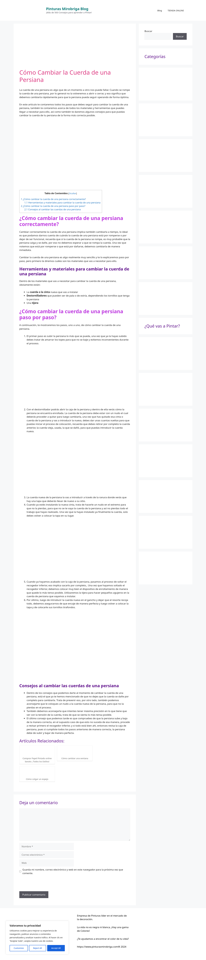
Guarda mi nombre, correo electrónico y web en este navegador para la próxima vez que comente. (72, 871)
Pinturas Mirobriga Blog (67, 8)
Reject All (37, 948)
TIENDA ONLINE (176, 10)
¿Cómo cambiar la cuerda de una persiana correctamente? (53, 199)
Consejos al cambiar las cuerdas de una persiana (52, 209)
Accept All (56, 948)
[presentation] (41, 884)
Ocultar (72, 193)
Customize (19, 948)
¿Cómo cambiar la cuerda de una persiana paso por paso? (53, 206)
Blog (159, 10)
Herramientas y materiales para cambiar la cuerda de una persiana (62, 202)
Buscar (148, 31)
